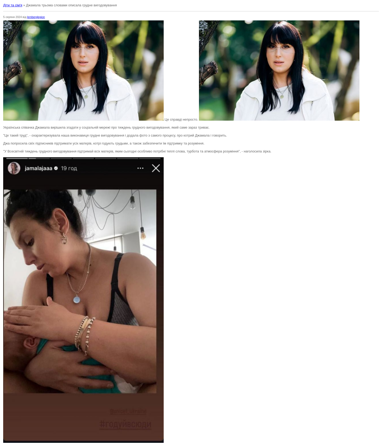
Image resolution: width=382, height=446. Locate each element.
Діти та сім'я (12, 5)
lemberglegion (36, 17)
